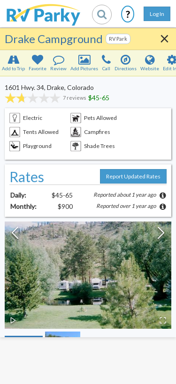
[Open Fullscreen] (162, 320)
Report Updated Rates (133, 176)
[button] (88, 275)
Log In (157, 13)
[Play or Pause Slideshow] (13, 320)
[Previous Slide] (15, 235)
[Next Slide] (161, 235)
